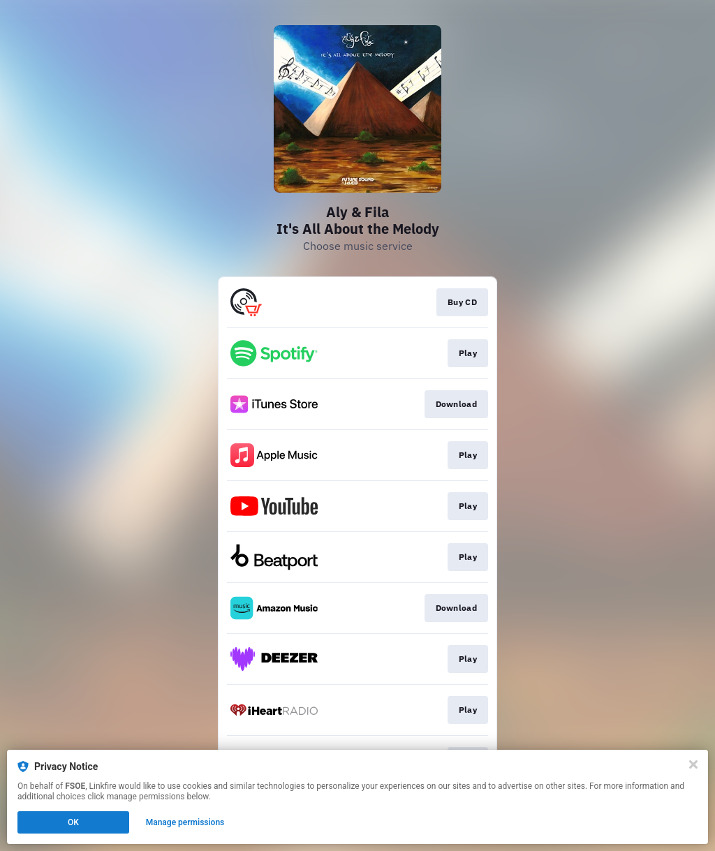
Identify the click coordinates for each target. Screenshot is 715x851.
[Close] (693, 764)
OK (73, 822)
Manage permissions (185, 822)
